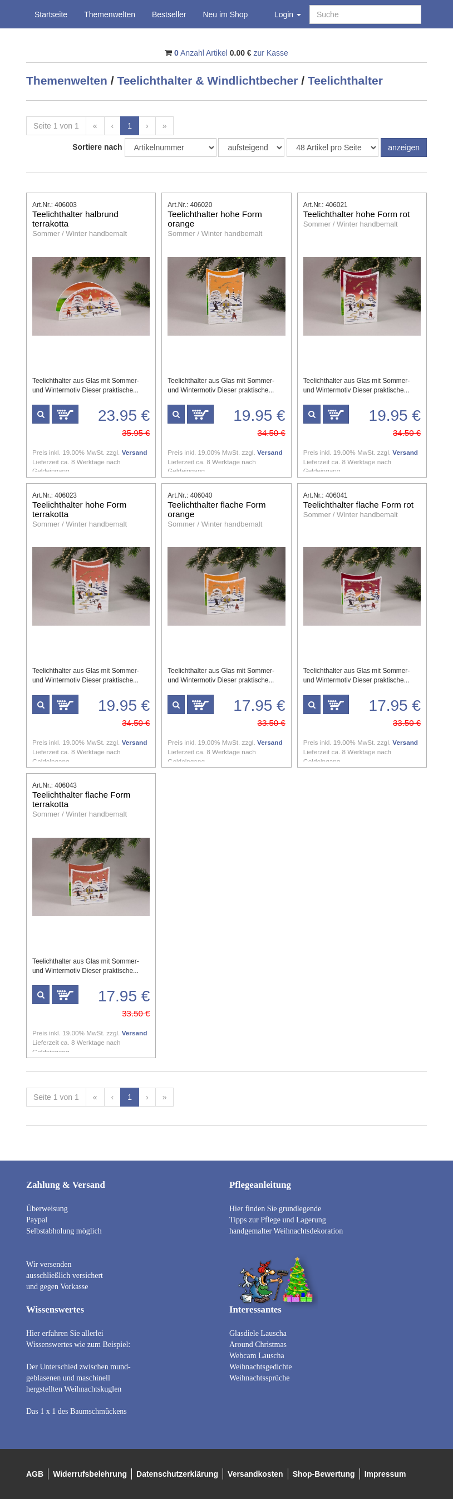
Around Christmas (258, 1344)
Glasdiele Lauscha (258, 1333)
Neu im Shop (225, 14)
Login (287, 14)
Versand (134, 452)
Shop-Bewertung (324, 1473)
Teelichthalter (345, 80)
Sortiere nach (97, 146)
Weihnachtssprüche (259, 1378)
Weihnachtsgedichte (260, 1367)
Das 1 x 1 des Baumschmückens (76, 1411)
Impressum (385, 1473)
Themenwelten (109, 14)
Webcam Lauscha (256, 1355)
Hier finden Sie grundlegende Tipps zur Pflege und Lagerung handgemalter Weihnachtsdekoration (286, 1220)
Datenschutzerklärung (177, 1473)
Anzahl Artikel (201, 52)
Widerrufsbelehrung (90, 1473)
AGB (34, 1473)
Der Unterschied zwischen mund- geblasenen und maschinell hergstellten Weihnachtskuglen (78, 1378)
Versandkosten (255, 1473)
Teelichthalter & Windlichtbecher (207, 80)
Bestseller (169, 14)
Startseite (51, 14)
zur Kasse (271, 52)
